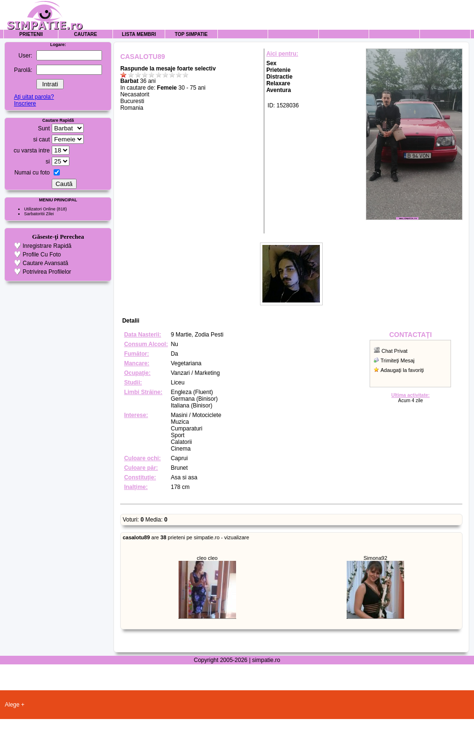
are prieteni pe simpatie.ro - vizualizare (186, 537)
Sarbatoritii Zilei (39, 213)
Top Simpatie (191, 34)
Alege (12, 704)
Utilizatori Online (40, 209)
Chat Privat (394, 351)
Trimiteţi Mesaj (398, 360)
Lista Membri (139, 34)
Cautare (85, 34)
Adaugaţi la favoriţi (402, 370)
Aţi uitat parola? (34, 96)
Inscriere (25, 103)
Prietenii (31, 34)
